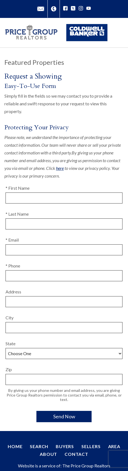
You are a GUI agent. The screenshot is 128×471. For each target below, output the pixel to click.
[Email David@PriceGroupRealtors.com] (40, 9)
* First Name (18, 188)
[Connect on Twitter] (73, 9)
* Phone (13, 265)
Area (114, 446)
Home (15, 446)
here (60, 168)
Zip (9, 369)
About (48, 454)
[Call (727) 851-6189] (53, 9)
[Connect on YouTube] (88, 9)
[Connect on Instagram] (81, 9)
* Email (12, 239)
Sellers (91, 446)
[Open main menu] (118, 32)
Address (13, 291)
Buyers (65, 446)
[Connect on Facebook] (65, 9)
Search (39, 446)
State (10, 343)
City (10, 317)
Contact (76, 454)
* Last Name (17, 213)
